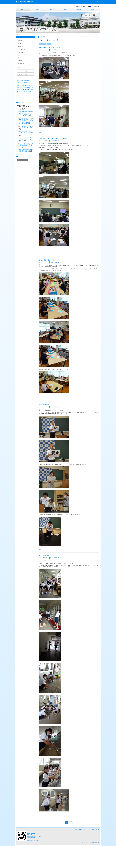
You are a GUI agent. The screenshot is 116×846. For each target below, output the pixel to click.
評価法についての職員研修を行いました (51, 47)
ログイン (98, 1)
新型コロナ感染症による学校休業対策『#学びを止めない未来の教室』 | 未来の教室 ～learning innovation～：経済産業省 (26, 121)
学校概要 (80, 829)
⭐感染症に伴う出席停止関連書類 (25, 87)
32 (40, 254)
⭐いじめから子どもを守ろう (24, 80)
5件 (48, 44)
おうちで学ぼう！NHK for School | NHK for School (26, 127)
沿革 (88, 829)
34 (40, 132)
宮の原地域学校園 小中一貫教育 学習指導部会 (53, 138)
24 (40, 398)
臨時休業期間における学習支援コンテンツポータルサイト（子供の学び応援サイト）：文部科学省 (26, 113)
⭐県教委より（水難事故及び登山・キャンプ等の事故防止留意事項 (25, 91)
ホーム (75, 829)
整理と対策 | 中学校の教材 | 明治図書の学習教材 (26, 150)
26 (40, 817)
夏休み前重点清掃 (44, 555)
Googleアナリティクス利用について (90, 842)
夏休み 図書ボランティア (47, 260)
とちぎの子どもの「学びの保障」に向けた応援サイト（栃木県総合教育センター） (26, 145)
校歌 (84, 829)
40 (40, 549)
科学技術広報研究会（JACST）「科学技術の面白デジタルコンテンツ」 (26, 133)
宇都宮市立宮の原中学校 (25, 2)
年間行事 (92, 829)
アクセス (97, 829)
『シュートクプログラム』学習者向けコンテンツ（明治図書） (26, 139)
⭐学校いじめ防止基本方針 (23, 82)
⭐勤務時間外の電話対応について (25, 85)
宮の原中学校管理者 (54, 49)
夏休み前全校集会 (44, 405)
